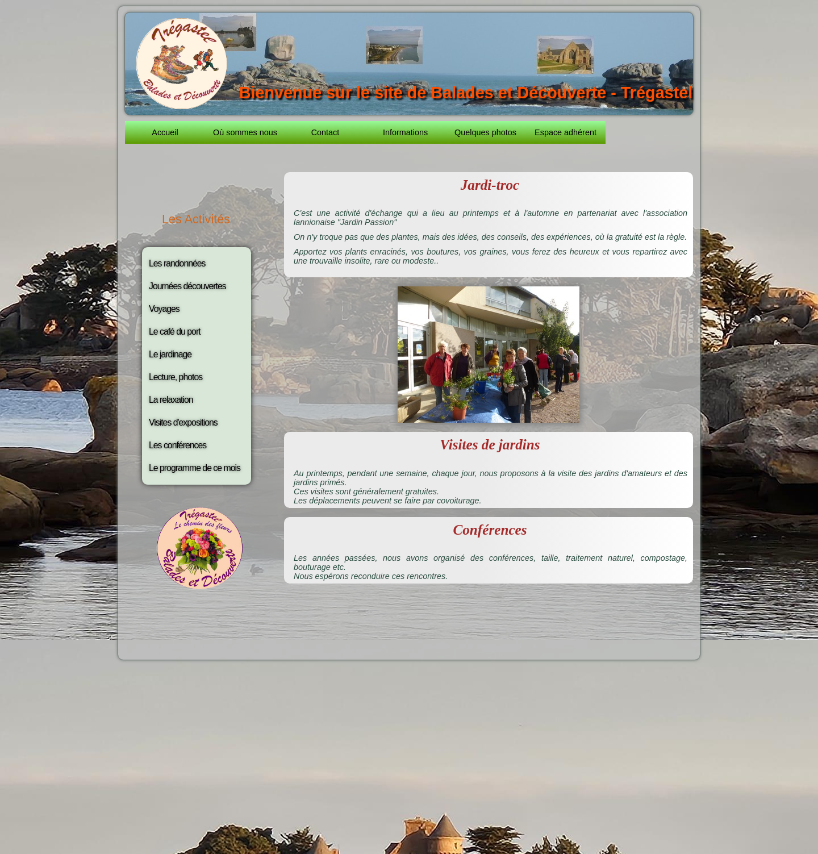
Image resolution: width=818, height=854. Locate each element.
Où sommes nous (245, 132)
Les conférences (177, 445)
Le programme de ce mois (194, 468)
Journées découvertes (187, 286)
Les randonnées (177, 263)
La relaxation (171, 400)
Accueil (165, 132)
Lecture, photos (175, 377)
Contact (325, 132)
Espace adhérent (565, 132)
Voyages (164, 309)
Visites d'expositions (183, 422)
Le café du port (175, 331)
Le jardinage (170, 354)
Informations (405, 132)
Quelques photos (485, 132)
